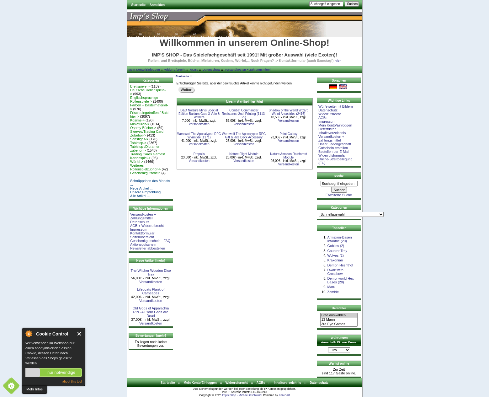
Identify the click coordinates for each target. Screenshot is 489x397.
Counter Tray (337, 251)
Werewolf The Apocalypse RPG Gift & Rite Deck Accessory (244, 135)
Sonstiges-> (139, 139)
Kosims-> (137, 120)
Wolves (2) (335, 255)
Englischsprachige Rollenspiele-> (144, 99)
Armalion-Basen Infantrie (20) (339, 239)
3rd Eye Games (339, 324)
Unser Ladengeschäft (334, 144)
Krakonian (335, 260)
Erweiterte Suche (339, 195)
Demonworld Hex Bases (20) (340, 280)
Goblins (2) (335, 246)
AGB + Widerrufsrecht (147, 226)
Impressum (138, 229)
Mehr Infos (34, 389)
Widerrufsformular (332, 155)
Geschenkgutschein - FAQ (150, 241)
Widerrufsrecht (174, 69)
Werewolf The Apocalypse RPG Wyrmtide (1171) (199, 135)
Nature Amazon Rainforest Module (288, 155)
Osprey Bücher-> (143, 128)
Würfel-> (136, 162)
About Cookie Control (28, 333)
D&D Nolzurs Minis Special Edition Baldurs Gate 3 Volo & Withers (199, 114)
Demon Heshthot (340, 265)
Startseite (138, 5)
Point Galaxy (289, 134)
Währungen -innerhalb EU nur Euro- (338, 340)
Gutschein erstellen (333, 148)
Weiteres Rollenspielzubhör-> (145, 167)
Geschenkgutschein (145, 173)
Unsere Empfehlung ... (147, 192)
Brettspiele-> (140, 86)
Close (79, 334)
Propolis (199, 154)
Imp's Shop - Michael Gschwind (242, 395)
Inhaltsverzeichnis (332, 133)
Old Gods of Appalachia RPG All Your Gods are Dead (151, 312)
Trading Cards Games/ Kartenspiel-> (147, 156)
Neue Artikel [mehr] (150, 260)
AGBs (194, 69)
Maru (331, 287)
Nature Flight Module (243, 154)
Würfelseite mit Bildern (335, 106)
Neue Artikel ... (141, 188)
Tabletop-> (138, 143)
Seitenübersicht (142, 237)
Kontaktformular (142, 233)
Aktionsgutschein (143, 244)
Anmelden (157, 5)
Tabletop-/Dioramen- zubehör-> (146, 148)
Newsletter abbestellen (147, 248)
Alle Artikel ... (140, 196)
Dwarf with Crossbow (335, 272)
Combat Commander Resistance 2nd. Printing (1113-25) (244, 114)
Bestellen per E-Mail (333, 151)
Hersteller (339, 308)
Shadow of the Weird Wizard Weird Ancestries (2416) (289, 112)
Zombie (333, 292)
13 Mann (339, 320)
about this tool (72, 381)
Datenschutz (211, 69)
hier (338, 60)
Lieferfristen (327, 129)
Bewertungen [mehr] (151, 335)
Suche (339, 175)
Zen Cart (284, 395)
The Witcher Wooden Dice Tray (150, 272)
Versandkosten (150, 282)
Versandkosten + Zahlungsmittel (248, 69)
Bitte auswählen (339, 315)
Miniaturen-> (139, 124)
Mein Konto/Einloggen (144, 69)
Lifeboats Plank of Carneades (150, 291)
